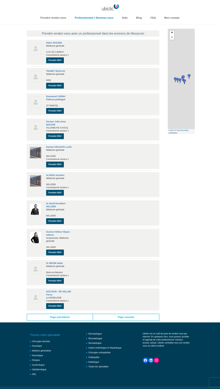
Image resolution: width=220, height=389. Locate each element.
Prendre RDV (55, 59)
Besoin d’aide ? (46, 380)
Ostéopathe (93, 347)
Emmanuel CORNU (55, 94)
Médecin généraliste (41, 341)
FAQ (153, 17)
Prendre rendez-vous (53, 17)
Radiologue (93, 352)
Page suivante (126, 307)
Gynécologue (38, 355)
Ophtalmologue (39, 359)
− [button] (172, 37)
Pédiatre (36, 350)
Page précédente (60, 307)
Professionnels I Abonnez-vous (94, 17)
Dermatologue (95, 324)
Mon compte (172, 17)
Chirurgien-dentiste (41, 331)
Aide (125, 17)
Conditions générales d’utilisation (96, 380)
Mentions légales (66, 380)
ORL (34, 364)
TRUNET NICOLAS (55, 70)
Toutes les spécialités (98, 357)
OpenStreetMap (183, 130)
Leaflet (171, 130)
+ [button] (172, 33)
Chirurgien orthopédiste (99, 343)
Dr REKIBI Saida (54, 255)
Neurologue (37, 345)
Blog (139, 17)
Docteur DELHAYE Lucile (59, 143)
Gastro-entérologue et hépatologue (104, 338)
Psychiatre (37, 336)
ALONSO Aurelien (55, 170)
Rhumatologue (95, 328)
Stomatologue (94, 333)
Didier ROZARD (54, 43)
